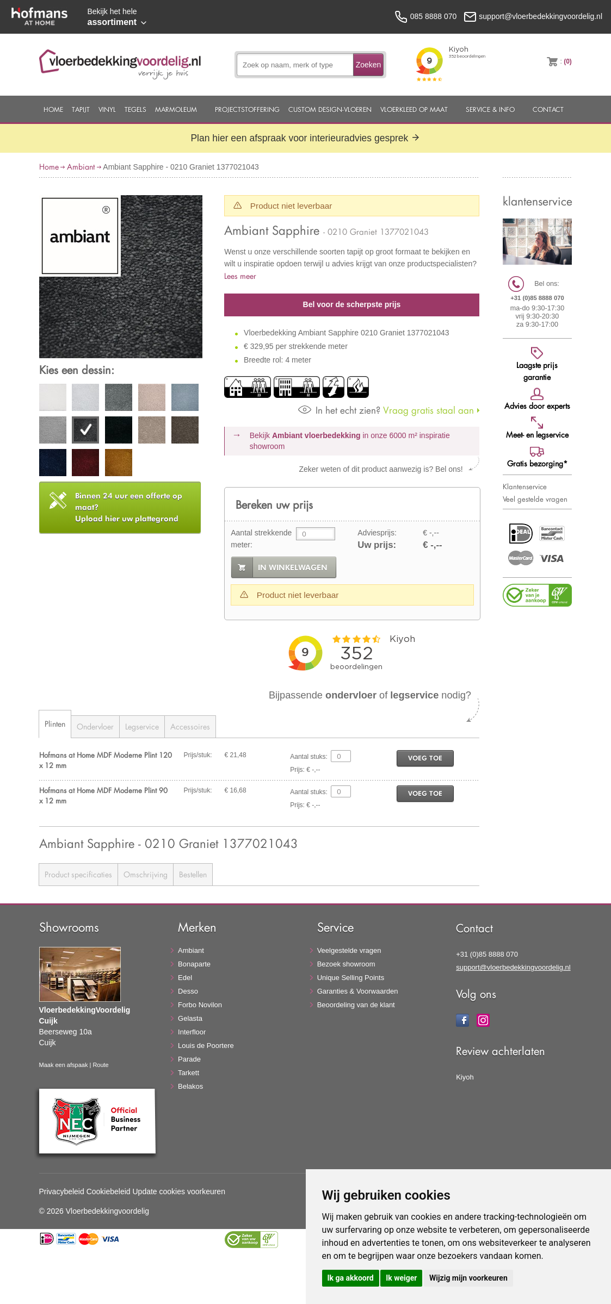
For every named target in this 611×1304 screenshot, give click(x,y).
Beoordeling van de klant (356, 1005)
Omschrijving (146, 874)
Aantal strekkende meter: (261, 538)
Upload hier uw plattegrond (128, 507)
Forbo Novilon (200, 1005)
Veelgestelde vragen (349, 950)
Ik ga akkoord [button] (351, 1278)
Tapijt (81, 109)
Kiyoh (465, 1077)
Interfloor (192, 1032)
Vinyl (107, 109)
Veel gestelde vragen (535, 499)
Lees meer (240, 276)
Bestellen (193, 874)
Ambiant (81, 166)
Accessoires (190, 726)
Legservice (142, 726)
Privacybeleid (61, 1191)
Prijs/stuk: (198, 755)
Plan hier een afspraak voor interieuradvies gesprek (305, 138)
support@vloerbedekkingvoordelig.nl (513, 967)
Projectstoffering (247, 109)
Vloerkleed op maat (414, 109)
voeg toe (425, 758)
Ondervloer (95, 726)
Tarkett (188, 1073)
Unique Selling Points (351, 978)
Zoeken (368, 64)
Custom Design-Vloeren (330, 109)
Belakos (190, 1086)
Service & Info (490, 109)
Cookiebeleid (109, 1191)
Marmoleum (176, 109)
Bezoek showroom (346, 964)
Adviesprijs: (377, 532)
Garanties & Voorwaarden (357, 991)
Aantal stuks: (309, 756)
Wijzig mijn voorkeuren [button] (468, 1278)
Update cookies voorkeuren (179, 1191)
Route (100, 1065)
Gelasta (190, 1018)
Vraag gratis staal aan (386, 410)
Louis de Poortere (206, 1045)
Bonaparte (194, 964)
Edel (185, 978)
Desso (188, 991)
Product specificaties (78, 874)
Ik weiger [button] (401, 1278)
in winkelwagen (293, 567)
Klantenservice (525, 486)
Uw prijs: (376, 545)
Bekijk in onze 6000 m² (350, 441)
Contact (548, 109)
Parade (189, 1059)
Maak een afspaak (63, 1065)
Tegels (135, 109)
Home (53, 109)
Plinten (55, 724)
